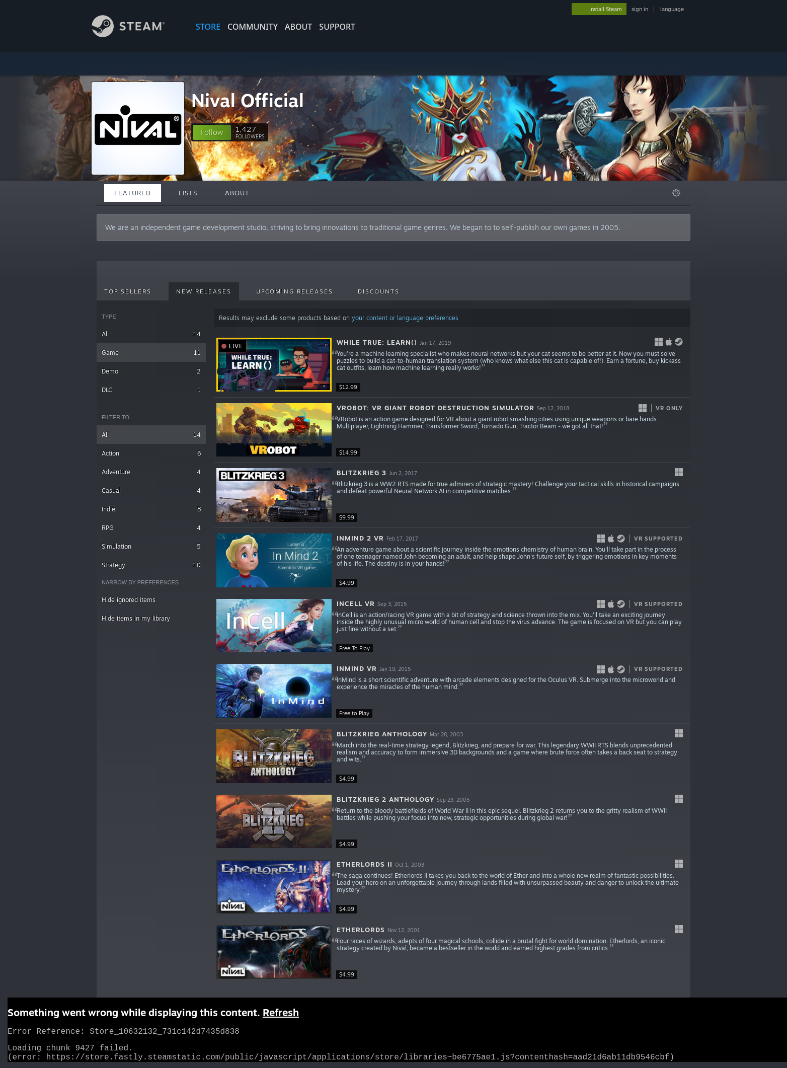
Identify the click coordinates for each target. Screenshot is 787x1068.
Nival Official (247, 100)
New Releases (203, 291)
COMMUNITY (252, 26)
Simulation (151, 546)
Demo (151, 371)
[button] (211, 132)
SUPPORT (337, 26)
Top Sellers (127, 291)
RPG (151, 527)
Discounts (379, 291)
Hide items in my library (136, 618)
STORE (208, 26)
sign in (640, 9)
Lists (188, 193)
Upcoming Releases (294, 291)
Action (151, 453)
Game (151, 352)
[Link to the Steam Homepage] (136, 34)
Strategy (151, 565)
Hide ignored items (128, 599)
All (151, 334)
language (672, 9)
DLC (151, 390)
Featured (132, 193)
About (298, 26)
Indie (151, 509)
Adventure (151, 472)
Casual (151, 490)
